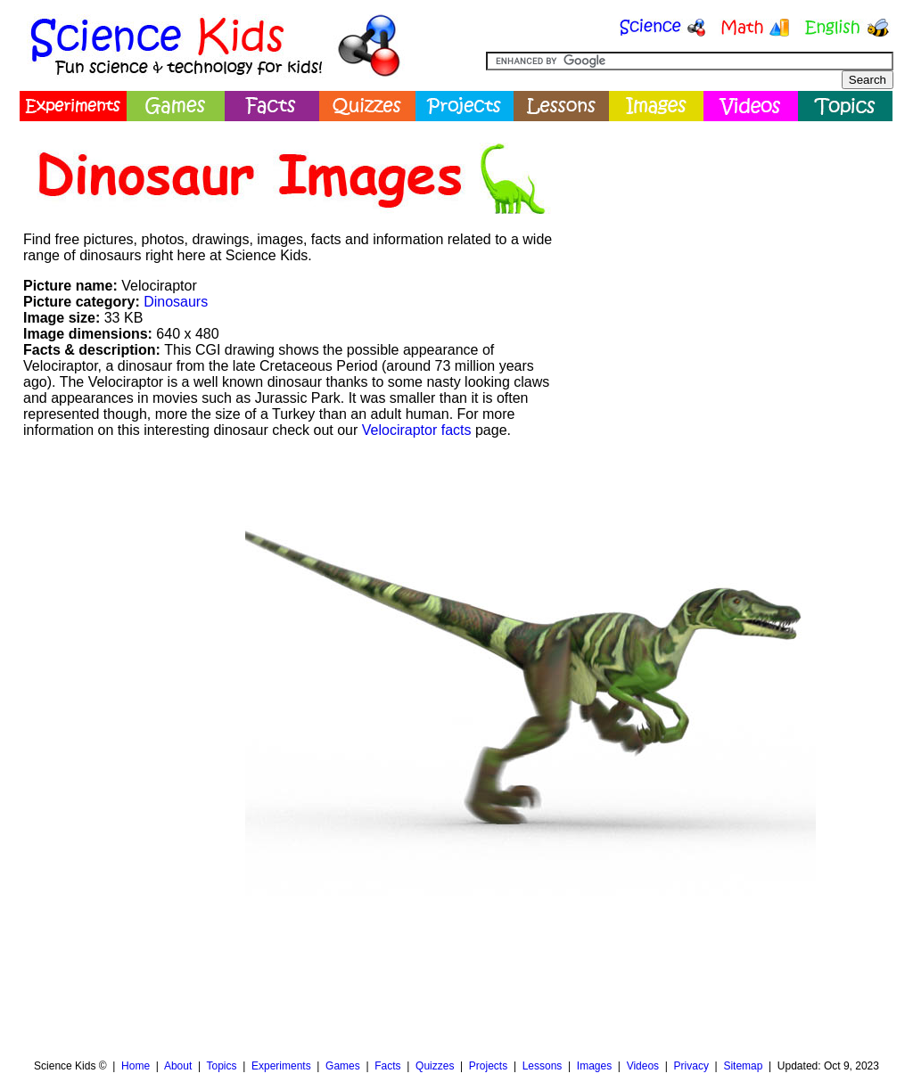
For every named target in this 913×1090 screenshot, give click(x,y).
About (178, 1066)
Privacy (691, 1066)
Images (594, 1066)
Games (342, 1066)
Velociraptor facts (417, 430)
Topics (221, 1066)
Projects (488, 1066)
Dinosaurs (176, 301)
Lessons (542, 1066)
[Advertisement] (729, 254)
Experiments (281, 1066)
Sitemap (742, 1066)
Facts (387, 1066)
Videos (643, 1066)
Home (135, 1066)
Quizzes (434, 1066)
